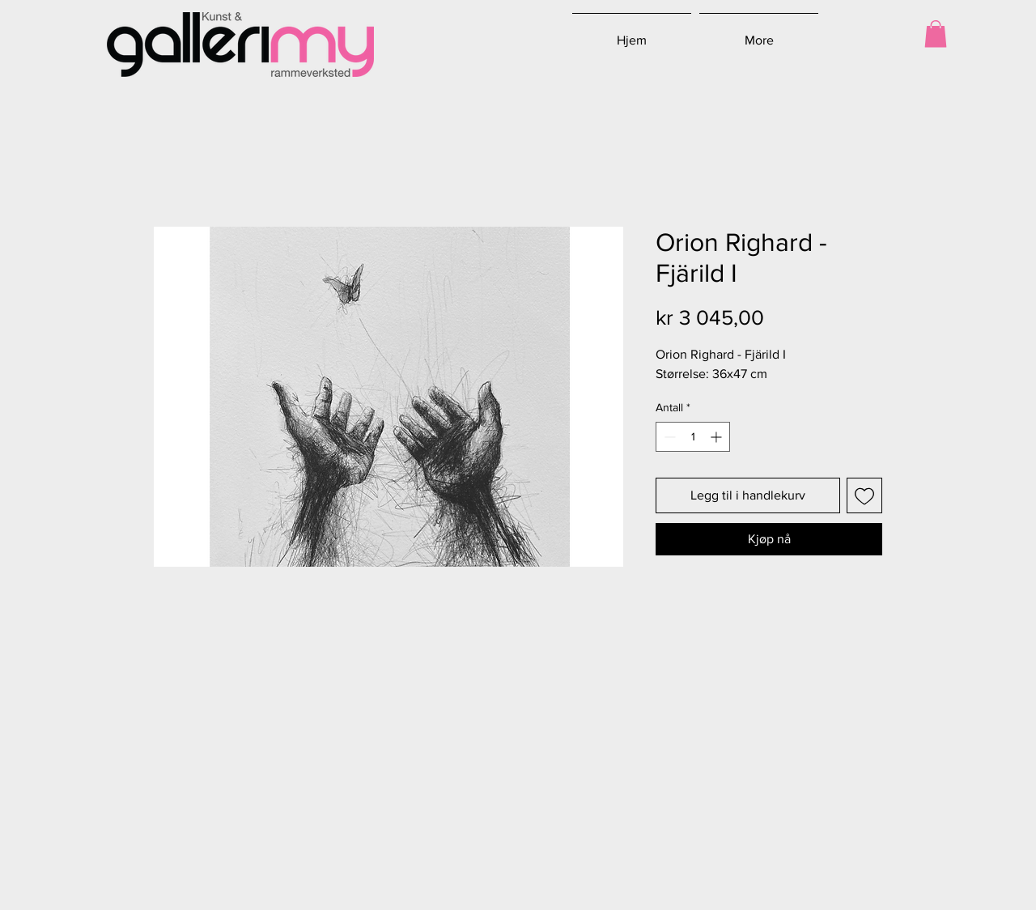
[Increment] (717, 437)
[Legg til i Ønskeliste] (864, 495)
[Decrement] (668, 437)
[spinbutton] (692, 437)
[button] (935, 33)
